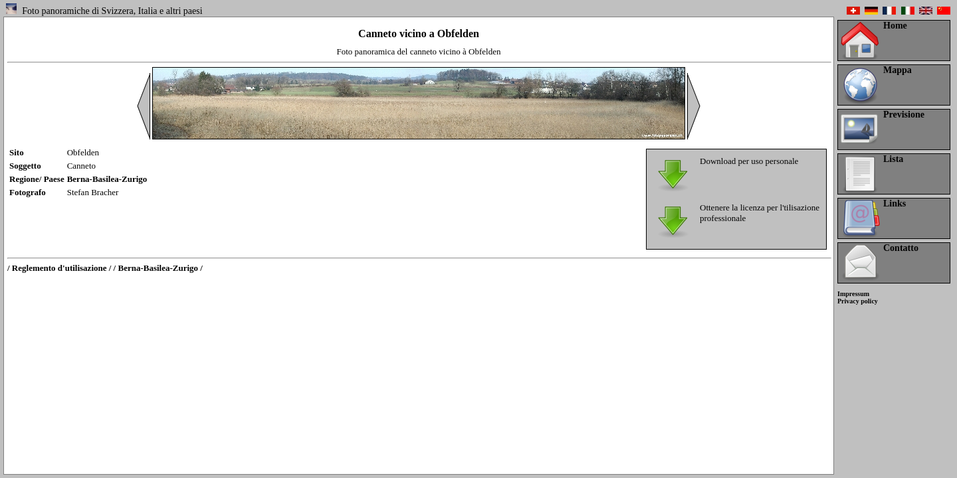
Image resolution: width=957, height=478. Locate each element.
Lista (893, 159)
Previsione (903, 115)
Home (895, 26)
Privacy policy (857, 301)
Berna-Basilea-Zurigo (107, 179)
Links (894, 203)
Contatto (900, 248)
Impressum (853, 293)
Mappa (897, 70)
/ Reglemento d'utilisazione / (59, 268)
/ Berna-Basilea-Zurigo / (158, 268)
